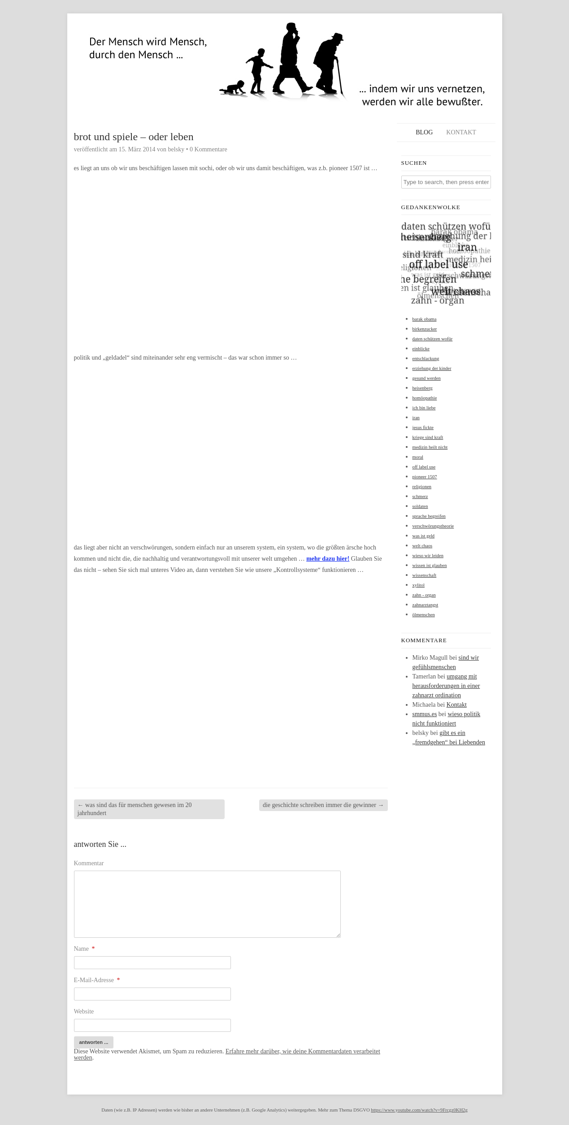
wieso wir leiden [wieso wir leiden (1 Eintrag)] (428, 555)
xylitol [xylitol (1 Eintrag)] (419, 585)
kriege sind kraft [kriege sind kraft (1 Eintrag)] (428, 437)
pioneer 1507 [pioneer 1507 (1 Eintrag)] (425, 476)
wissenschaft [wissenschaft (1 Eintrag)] (425, 575)
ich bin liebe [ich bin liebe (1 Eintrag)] (424, 407)
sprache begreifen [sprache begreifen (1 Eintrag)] (429, 516)
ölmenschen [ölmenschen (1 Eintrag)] (424, 614)
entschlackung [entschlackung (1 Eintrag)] (426, 358)
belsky (176, 149)
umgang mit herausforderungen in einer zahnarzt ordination (446, 686)
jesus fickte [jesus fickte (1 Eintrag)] (423, 427)
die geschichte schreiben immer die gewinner (323, 805)
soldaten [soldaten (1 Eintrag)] (420, 506)
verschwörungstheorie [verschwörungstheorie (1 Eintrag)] (433, 526)
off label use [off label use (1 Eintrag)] (424, 466)
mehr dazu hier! (327, 558)
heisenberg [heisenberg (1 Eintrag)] (423, 388)
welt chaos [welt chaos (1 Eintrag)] (423, 545)
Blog (424, 132)
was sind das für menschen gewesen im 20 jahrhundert (135, 809)
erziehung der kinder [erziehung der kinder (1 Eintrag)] (432, 368)
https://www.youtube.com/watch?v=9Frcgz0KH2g (419, 1110)
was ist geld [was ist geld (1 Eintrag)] (424, 535)
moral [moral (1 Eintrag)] (418, 457)
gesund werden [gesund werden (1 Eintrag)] (427, 378)
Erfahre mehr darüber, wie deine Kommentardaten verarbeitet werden (227, 1054)
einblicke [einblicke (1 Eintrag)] (421, 348)
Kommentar (89, 863)
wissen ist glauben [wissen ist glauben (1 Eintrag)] (430, 565)
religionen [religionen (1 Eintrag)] (422, 486)
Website (84, 1011)
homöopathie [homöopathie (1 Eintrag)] (425, 397)
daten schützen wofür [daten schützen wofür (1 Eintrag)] (433, 338)
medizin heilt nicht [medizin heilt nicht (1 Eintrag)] (430, 447)
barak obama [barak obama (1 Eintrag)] (425, 319)
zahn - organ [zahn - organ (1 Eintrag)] (424, 595)
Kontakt (461, 132)
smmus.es (425, 714)
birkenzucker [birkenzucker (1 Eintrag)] (425, 328)
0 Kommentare (208, 149)
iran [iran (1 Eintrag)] (416, 417)
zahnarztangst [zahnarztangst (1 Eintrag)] (426, 604)
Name (84, 948)
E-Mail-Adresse (97, 980)
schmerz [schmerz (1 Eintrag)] (420, 496)
